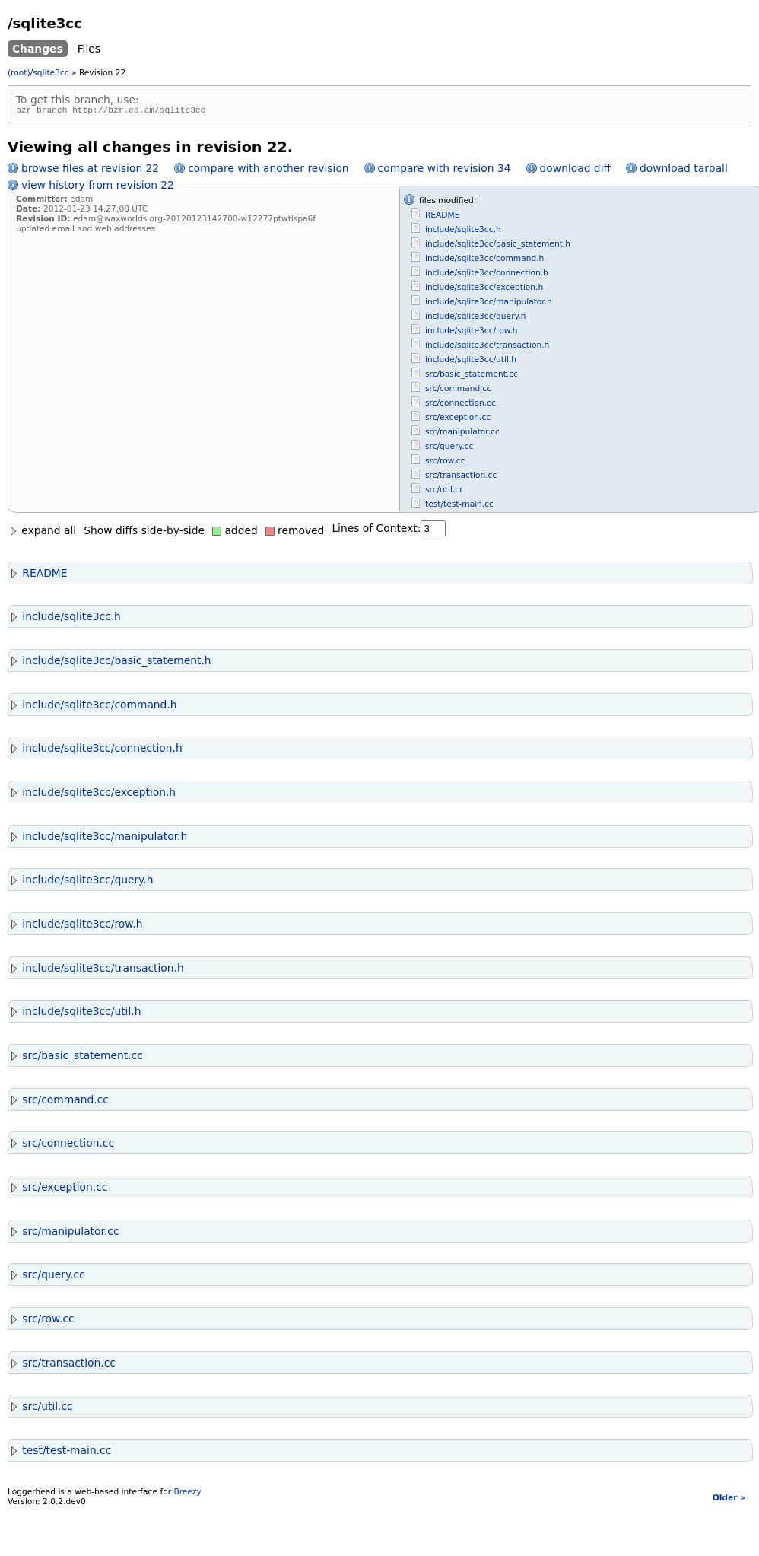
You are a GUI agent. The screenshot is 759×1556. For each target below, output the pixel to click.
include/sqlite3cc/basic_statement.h (497, 246)
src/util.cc (444, 492)
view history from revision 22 (97, 187)
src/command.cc (458, 391)
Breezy (187, 1494)
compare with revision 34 (444, 170)
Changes (37, 49)
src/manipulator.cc (462, 434)
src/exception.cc (458, 420)
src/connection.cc (460, 405)
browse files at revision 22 (90, 170)
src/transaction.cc (461, 477)
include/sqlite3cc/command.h (484, 261)
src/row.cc (445, 463)
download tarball (684, 170)
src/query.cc (449, 448)
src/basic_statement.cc (471, 376)
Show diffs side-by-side (144, 533)
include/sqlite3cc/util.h (470, 362)
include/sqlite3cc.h (463, 232)
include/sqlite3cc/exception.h (484, 289)
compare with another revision (268, 170)
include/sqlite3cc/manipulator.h (488, 304)
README (442, 217)
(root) (19, 73)
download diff (575, 170)
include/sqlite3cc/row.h (471, 333)
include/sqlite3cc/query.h (475, 318)
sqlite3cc (50, 73)
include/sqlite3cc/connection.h (486, 275)
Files (89, 49)
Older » (729, 1500)
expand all (42, 533)
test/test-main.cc (459, 506)
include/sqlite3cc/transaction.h (487, 347)
